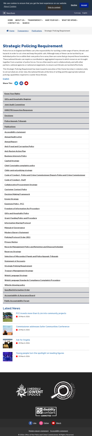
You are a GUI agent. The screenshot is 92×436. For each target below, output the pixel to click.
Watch (56, 423)
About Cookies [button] (10, 6)
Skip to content (54, 7)
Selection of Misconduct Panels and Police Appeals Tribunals (31, 256)
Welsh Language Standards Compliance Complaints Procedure (32, 280)
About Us (20, 20)
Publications (37, 30)
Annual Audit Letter (13, 136)
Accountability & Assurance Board (20, 295)
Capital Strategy (12, 160)
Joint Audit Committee (15, 104)
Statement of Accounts (15, 261)
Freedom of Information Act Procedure (22, 208)
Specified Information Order (17, 289)
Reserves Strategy (13, 251)
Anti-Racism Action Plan (15, 151)
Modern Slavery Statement (17, 232)
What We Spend (70, 20)
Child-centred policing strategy (18, 170)
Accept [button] (84, 5)
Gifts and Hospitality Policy (17, 213)
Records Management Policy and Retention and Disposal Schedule (34, 246)
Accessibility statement (15, 132)
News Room (11, 13)
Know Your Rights (12, 93)
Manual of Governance (15, 227)
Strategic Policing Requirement (18, 265)
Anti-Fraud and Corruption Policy (19, 146)
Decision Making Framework (17, 194)
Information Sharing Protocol (18, 222)
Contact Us (14, 23)
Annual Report (11, 141)
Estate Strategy (12, 199)
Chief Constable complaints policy (20, 165)
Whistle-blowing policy (15, 285)
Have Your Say (52, 20)
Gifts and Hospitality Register (18, 99)
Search (26, 23)
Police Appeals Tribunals (15, 121)
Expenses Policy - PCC (14, 203)
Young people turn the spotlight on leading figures (40, 353)
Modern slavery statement (39, 431)
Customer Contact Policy (16, 189)
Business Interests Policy (16, 155)
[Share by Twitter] (16, 83)
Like (32, 423)
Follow (44, 423)
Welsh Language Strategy (16, 275)
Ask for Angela (23, 340)
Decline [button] (74, 5)
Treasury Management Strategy (19, 270)
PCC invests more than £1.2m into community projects (41, 313)
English (84, 13)
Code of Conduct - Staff (15, 179)
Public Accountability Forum (16, 300)
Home (10, 20)
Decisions (9, 115)
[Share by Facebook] (21, 83)
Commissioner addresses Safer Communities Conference (42, 326)
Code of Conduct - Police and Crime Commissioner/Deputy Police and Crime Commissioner (45, 175)
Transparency (35, 20)
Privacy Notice (11, 242)
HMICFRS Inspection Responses (19, 110)
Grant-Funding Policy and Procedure (21, 218)
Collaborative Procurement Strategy (21, 184)
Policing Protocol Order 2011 (17, 237)
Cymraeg (77, 13)
